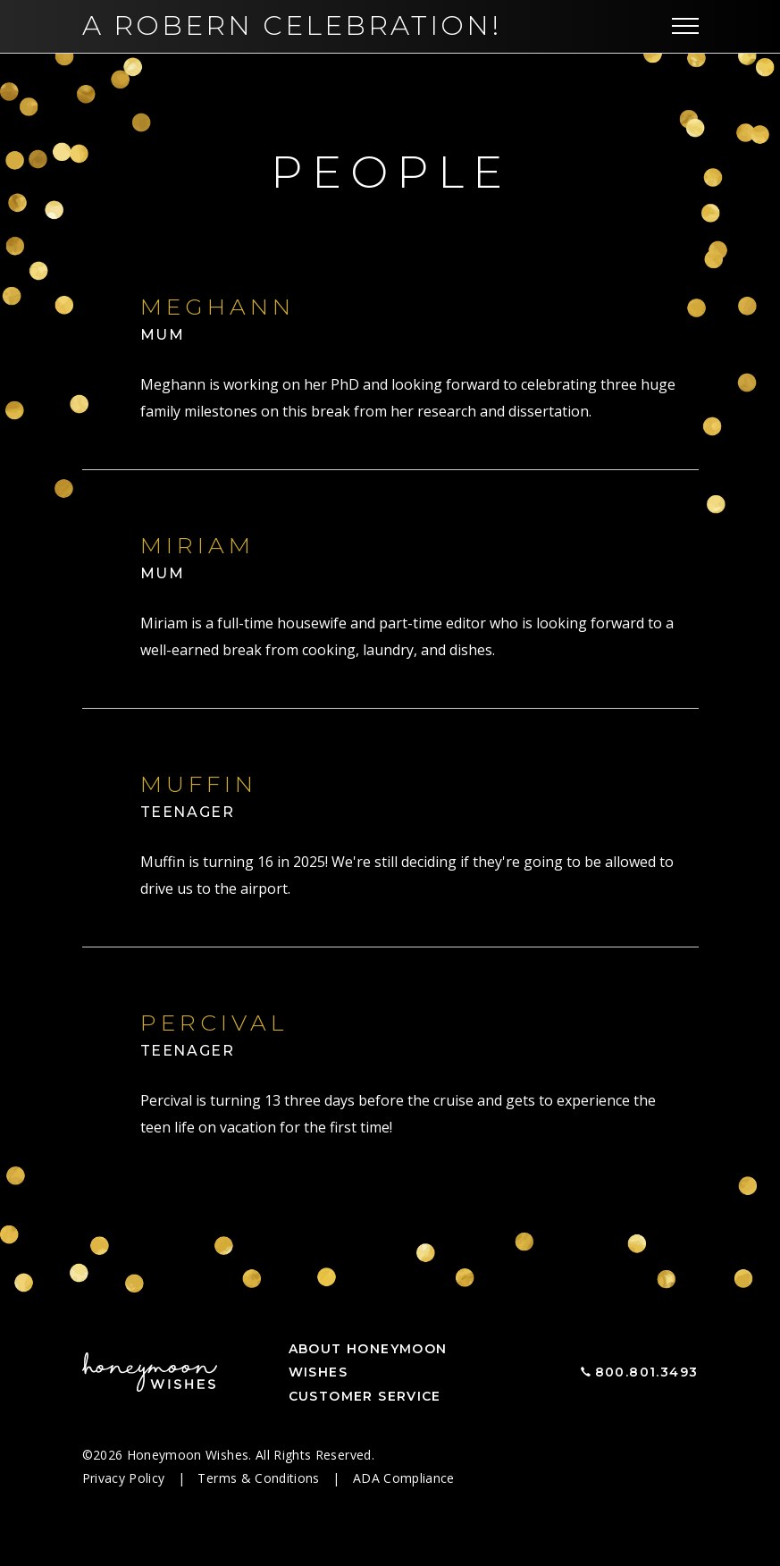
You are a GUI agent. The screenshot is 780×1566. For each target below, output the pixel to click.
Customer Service (365, 1396)
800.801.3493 (647, 1372)
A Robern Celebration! (291, 25)
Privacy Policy (125, 1477)
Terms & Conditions (260, 1477)
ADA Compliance (404, 1477)
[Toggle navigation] (685, 26)
